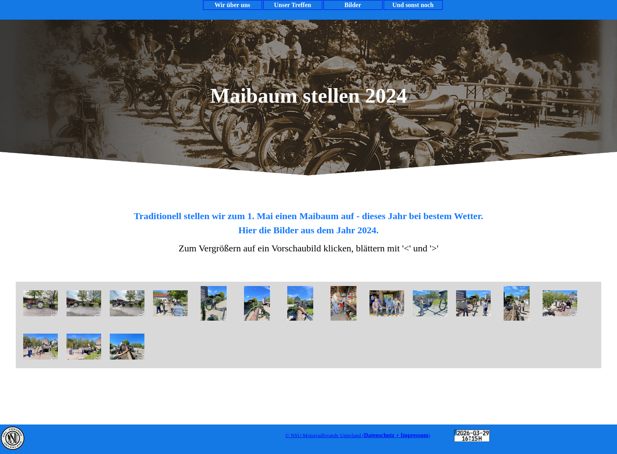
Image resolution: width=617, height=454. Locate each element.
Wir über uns (232, 5)
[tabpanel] (308, 231)
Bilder (352, 5)
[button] (40, 303)
